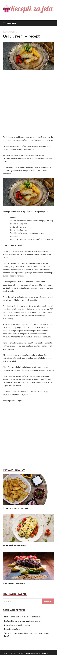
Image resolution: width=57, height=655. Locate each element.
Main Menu (11, 23)
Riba (15, 32)
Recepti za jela (27, 653)
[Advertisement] (28, 103)
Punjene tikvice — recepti (15, 545)
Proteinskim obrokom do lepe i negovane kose (23, 621)
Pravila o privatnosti (40, 653)
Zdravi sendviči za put (13, 629)
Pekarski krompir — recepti (15, 508)
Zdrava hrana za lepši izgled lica (17, 625)
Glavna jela (7, 32)
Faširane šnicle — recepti (14, 583)
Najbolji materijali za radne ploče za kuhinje (22, 617)
